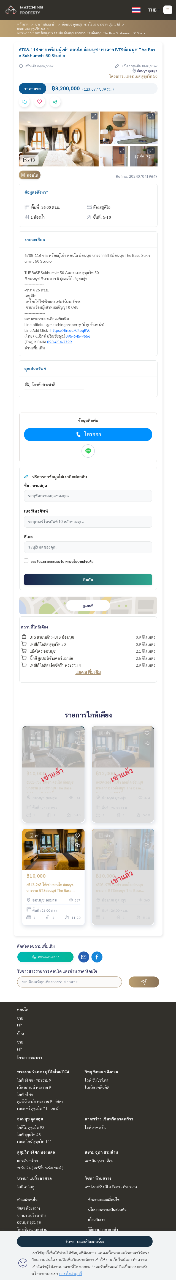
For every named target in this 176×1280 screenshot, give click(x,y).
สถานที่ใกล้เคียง (34, 626)
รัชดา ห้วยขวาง (98, 1178)
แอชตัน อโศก (27, 1160)
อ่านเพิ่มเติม (35, 347)
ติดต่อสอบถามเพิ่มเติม (36, 946)
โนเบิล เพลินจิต (97, 1087)
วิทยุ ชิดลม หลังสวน (101, 1071)
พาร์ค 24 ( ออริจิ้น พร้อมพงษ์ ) (40, 1167)
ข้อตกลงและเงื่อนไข (104, 1199)
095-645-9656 (78, 335)
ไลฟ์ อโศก (25, 1094)
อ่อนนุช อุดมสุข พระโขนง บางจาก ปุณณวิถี (91, 24)
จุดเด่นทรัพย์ (35, 368)
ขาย (20, 1017)
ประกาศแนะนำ (45, 24)
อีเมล (28, 536)
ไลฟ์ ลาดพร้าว (96, 1127)
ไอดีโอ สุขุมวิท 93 (30, 1127)
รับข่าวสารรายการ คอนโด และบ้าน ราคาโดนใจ (57, 971)
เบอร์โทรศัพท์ (36, 510)
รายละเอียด (35, 239)
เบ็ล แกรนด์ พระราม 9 (34, 1087)
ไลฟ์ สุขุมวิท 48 (29, 1134)
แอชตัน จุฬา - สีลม (99, 1160)
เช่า (19, 1024)
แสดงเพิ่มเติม (88, 672)
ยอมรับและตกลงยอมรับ (47, 561)
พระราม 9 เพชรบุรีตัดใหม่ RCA (43, 1071)
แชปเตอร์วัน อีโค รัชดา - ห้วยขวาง (111, 1186)
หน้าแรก (23, 24)
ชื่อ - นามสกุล (35, 485)
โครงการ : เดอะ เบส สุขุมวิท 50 (134, 76)
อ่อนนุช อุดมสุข (30, 1118)
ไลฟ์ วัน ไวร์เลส (97, 1080)
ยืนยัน (88, 579)
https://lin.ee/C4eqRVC (70, 330)
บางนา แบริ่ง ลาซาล (34, 1178)
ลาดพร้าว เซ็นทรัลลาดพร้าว (109, 1118)
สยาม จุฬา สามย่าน (101, 1152)
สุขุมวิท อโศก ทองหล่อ (36, 1152)
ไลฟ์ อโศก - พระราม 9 (34, 1080)
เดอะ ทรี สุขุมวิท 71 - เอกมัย (39, 1108)
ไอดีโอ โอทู (25, 1186)
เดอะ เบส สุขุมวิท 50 (31, 28)
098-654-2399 (59, 341)
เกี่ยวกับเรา (96, 1219)
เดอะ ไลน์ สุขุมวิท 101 (34, 1141)
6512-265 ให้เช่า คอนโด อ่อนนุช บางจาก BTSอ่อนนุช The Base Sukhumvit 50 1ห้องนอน (50, 887)
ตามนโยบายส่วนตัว (79, 561)
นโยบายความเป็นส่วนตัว (107, 1209)
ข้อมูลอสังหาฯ (36, 192)
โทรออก (88, 434)
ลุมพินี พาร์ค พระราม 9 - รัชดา (40, 1101)
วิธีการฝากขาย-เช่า (103, 1229)
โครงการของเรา (29, 1057)
